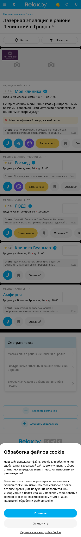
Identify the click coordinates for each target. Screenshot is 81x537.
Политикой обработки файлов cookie (28, 500)
